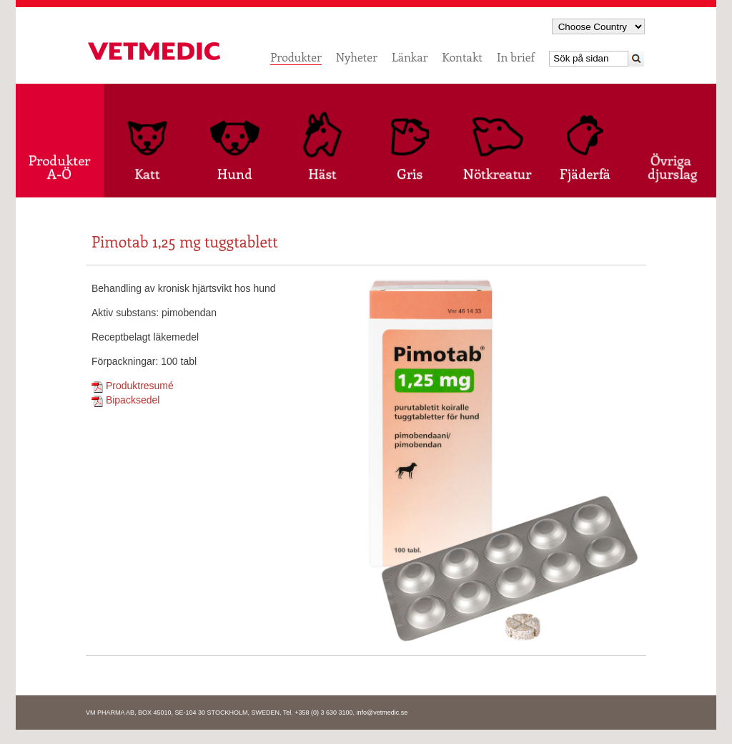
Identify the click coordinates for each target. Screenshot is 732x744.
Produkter (296, 56)
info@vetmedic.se (382, 712)
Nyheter (356, 56)
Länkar (409, 56)
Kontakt (462, 56)
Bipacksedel (125, 400)
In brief (516, 56)
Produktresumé (133, 385)
